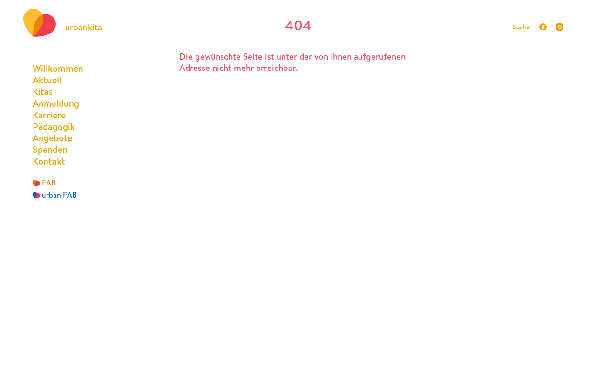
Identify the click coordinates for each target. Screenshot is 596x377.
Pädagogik (54, 126)
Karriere (49, 115)
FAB (44, 183)
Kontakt (49, 161)
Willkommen (58, 68)
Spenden (50, 149)
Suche (521, 27)
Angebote (52, 137)
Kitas (43, 91)
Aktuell (47, 80)
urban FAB (55, 195)
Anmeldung (56, 103)
